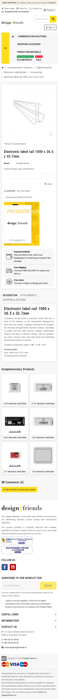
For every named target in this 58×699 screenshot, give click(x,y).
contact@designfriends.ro (15, 647)
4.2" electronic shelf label (43, 472)
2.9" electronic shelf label (43, 437)
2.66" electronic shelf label (15, 437)
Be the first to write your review (19, 489)
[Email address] (21, 586)
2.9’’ (44, 345)
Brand (6, 163)
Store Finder (8, 8)
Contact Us (35, 8)
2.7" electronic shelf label (15, 472)
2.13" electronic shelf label (43, 404)
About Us (22, 8)
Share (48, 184)
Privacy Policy (46, 607)
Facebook (5, 567)
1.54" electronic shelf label (15, 404)
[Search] (45, 19)
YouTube (13, 567)
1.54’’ (32, 345)
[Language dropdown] (49, 10)
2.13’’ (38, 345)
